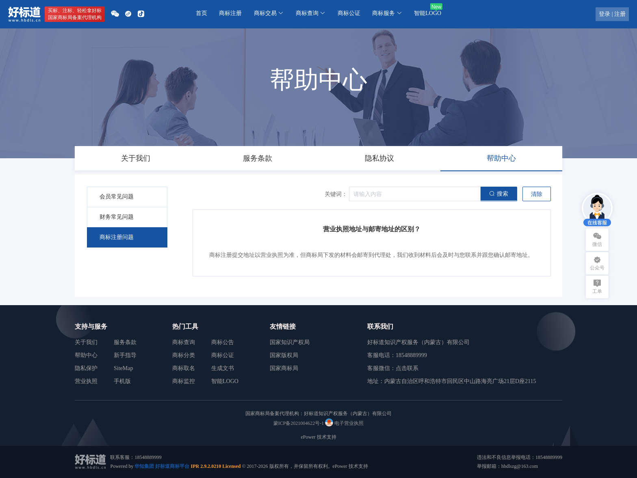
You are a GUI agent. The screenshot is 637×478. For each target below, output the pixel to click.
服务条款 (125, 342)
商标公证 (349, 13)
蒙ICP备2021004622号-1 (298, 423)
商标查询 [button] (311, 13)
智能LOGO (427, 13)
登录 (604, 14)
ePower (308, 437)
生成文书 (222, 368)
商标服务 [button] (387, 13)
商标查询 (183, 342)
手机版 (122, 381)
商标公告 (222, 342)
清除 (536, 194)
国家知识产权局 (290, 342)
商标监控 (183, 381)
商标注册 (230, 13)
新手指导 (125, 355)
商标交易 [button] (269, 13)
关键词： (336, 194)
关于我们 (86, 342)
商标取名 (183, 368)
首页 (201, 13)
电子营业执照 (344, 423)
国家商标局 (284, 368)
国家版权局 (284, 355)
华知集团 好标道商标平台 (161, 466)
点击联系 (407, 368)
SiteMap (123, 368)
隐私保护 (86, 368)
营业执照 (86, 381)
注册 (620, 14)
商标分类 (183, 355)
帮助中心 (86, 355)
